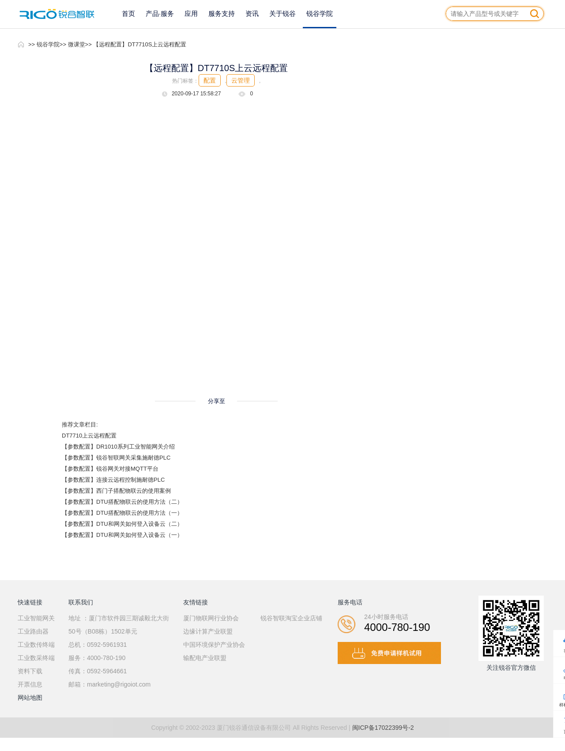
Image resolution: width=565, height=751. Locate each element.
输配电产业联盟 (204, 657)
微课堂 (76, 44)
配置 (209, 80)
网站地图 (30, 697)
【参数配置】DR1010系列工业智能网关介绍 (118, 446)
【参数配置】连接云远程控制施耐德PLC (113, 479)
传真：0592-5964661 (97, 671)
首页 (128, 13)
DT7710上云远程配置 (89, 435)
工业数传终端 (36, 644)
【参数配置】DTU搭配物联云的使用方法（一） (122, 512)
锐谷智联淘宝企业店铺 (291, 618)
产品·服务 (160, 13)
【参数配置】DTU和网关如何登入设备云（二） (122, 524)
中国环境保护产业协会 (214, 644)
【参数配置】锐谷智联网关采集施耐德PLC (116, 457)
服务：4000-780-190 (96, 657)
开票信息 (30, 684)
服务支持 (221, 13)
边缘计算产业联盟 (208, 631)
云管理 (240, 80)
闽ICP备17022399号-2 (383, 727)
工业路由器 (33, 631)
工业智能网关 (36, 618)
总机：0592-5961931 (97, 644)
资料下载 (30, 671)
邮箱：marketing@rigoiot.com (109, 684)
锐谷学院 (319, 13)
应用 (191, 13)
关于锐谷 (282, 13)
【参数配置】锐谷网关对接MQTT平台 (110, 468)
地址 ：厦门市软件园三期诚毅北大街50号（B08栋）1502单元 (118, 625)
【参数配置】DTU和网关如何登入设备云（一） (122, 535)
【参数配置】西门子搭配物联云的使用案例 (116, 490)
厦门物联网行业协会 (211, 618)
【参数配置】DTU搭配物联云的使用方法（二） (122, 501)
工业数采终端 (36, 657)
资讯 (252, 13)
